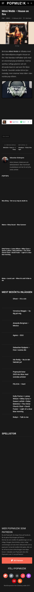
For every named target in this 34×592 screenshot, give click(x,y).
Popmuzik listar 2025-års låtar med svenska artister (20, 374)
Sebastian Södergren (17, 158)
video (8, 18)
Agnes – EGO (18, 335)
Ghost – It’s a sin (19, 299)
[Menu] (3, 3)
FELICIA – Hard (19, 384)
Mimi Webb (6, 136)
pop (3, 18)
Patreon (21, 537)
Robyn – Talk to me (20, 417)
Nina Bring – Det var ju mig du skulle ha (14, 201)
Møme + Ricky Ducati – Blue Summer (14, 225)
